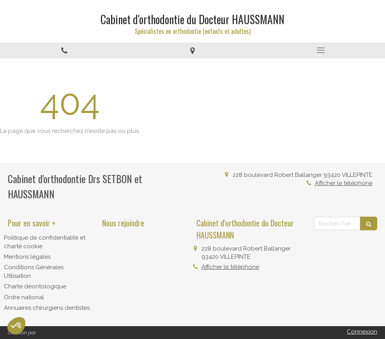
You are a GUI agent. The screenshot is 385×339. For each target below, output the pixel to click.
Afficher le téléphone (344, 183)
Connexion (362, 331)
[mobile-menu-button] (321, 50)
